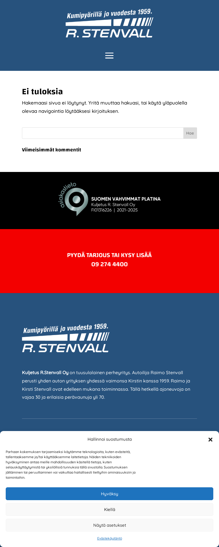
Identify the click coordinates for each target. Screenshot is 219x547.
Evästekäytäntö (109, 538)
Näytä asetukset (109, 525)
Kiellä (109, 509)
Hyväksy (109, 493)
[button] (210, 439)
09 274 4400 (109, 264)
